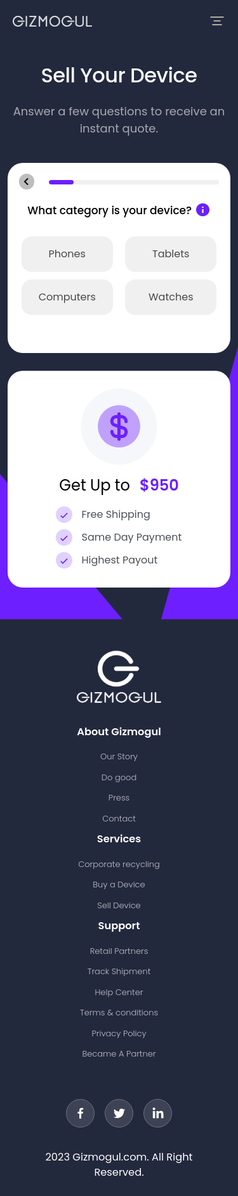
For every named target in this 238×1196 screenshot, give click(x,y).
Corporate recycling (119, 864)
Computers (67, 297)
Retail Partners (119, 951)
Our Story (119, 756)
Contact (119, 819)
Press (119, 798)
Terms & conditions (119, 1012)
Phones (67, 254)
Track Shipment (119, 971)
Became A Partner (118, 1054)
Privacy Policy (118, 1033)
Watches (171, 297)
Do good (119, 777)
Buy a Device (119, 884)
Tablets (170, 254)
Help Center (119, 992)
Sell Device (118, 905)
